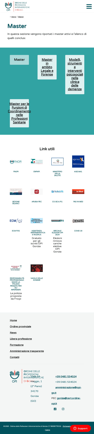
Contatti (14, 357)
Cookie (47, 430)
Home (13, 17)
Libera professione (21, 338)
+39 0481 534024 (65, 376)
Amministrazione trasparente (27, 351)
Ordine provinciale (20, 326)
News (13, 332)
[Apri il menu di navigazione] (89, 6)
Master (21, 17)
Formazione (17, 345)
